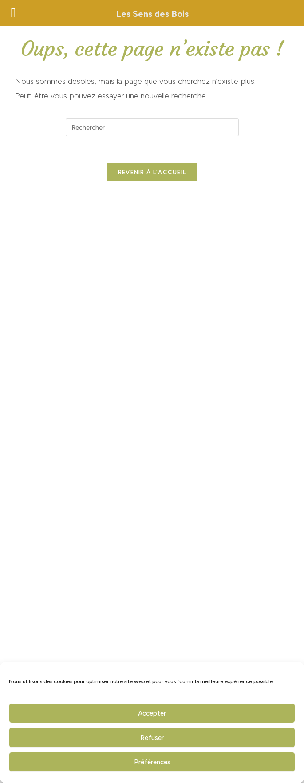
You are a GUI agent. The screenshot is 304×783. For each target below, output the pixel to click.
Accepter (152, 713)
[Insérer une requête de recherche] (152, 127)
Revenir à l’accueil (152, 172)
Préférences (152, 762)
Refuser (152, 738)
